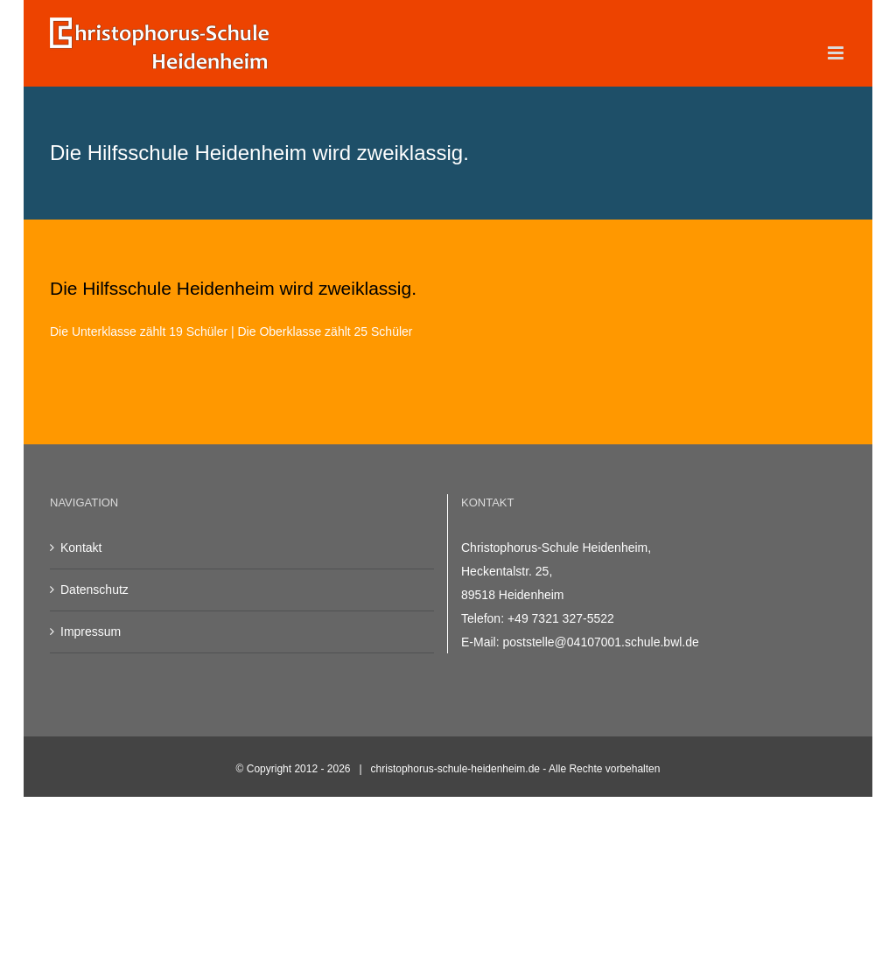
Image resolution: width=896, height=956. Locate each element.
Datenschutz (94, 590)
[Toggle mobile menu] (837, 53)
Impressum (90, 631)
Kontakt (81, 548)
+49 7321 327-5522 (561, 618)
